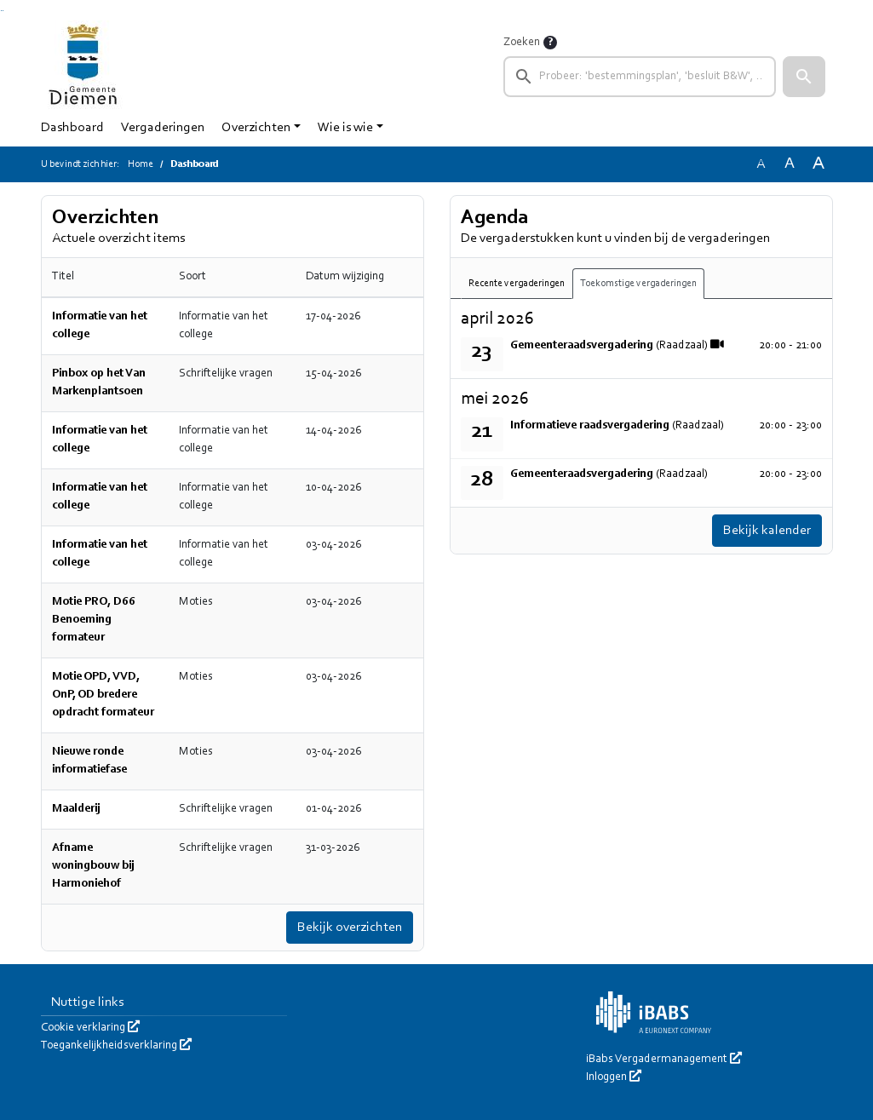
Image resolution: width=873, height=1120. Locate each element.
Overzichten (255, 128)
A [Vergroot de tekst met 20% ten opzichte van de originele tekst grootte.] (789, 164)
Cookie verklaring (90, 1028)
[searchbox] (640, 76)
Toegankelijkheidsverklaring (116, 1046)
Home (140, 164)
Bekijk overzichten (349, 927)
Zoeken (521, 43)
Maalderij (76, 809)
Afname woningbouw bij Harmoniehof (93, 866)
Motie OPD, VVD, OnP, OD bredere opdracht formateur (103, 695)
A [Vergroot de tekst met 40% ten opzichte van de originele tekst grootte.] (818, 164)
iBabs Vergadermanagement (664, 1059)
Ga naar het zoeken (1, 10)
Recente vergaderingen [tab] (516, 284)
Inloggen (613, 1077)
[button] (804, 76)
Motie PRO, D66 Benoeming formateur (93, 620)
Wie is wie (345, 128)
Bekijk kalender (767, 530)
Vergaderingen (162, 128)
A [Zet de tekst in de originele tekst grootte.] (760, 164)
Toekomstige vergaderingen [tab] (638, 284)
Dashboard (72, 128)
